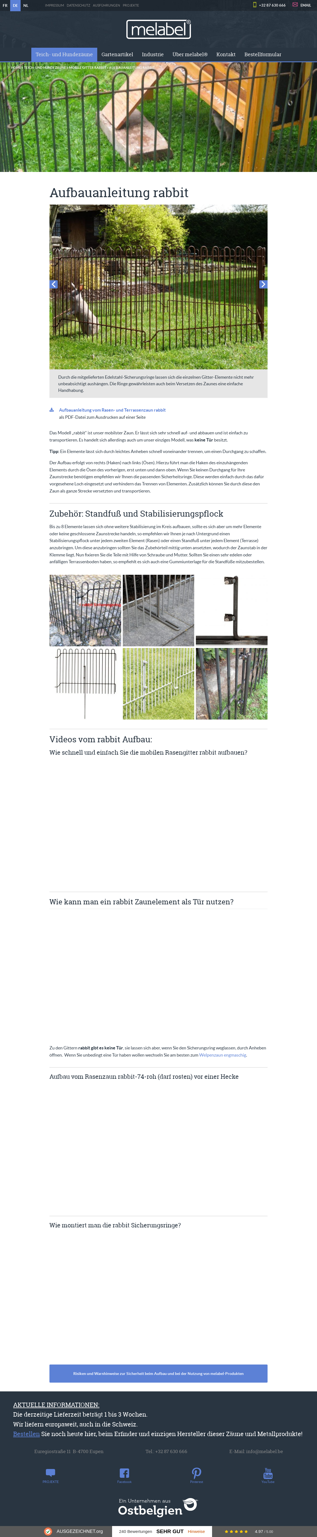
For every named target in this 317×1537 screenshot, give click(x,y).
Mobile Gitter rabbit (87, 67)
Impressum (54, 5)
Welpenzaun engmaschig (222, 1054)
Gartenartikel (117, 54)
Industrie (153, 54)
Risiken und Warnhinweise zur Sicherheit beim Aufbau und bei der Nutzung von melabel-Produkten (158, 1373)
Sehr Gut (169, 1531)
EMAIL (306, 5)
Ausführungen (106, 5)
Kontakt (226, 54)
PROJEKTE (131, 5)
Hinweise (196, 1531)
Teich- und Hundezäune (64, 54)
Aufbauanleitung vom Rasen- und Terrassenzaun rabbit (112, 409)
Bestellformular (262, 54)
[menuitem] (64, 54)
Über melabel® (190, 54)
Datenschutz (78, 5)
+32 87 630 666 (272, 5)
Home (16, 67)
